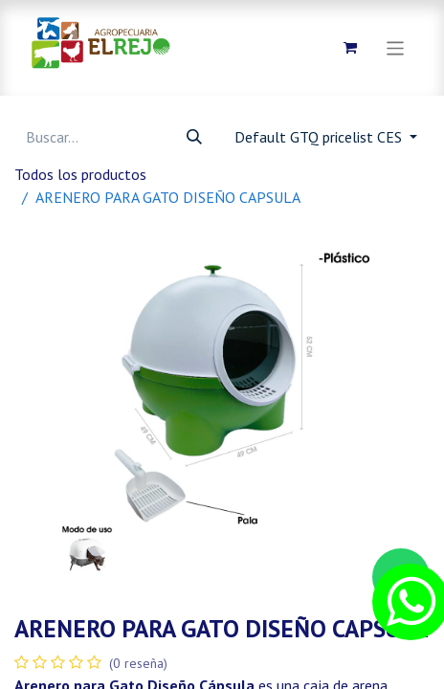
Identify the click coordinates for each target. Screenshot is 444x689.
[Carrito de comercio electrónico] (350, 48)
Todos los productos (80, 174)
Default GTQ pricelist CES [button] (320, 136)
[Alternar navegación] (395, 47)
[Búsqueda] (194, 137)
